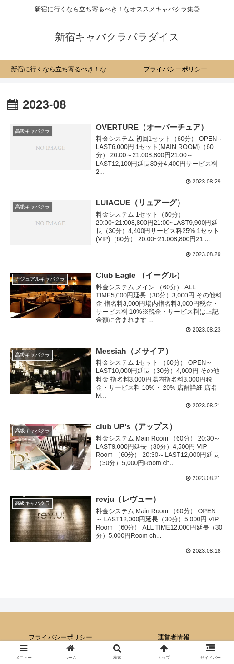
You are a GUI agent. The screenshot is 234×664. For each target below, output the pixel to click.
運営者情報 (173, 638)
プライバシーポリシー (60, 638)
